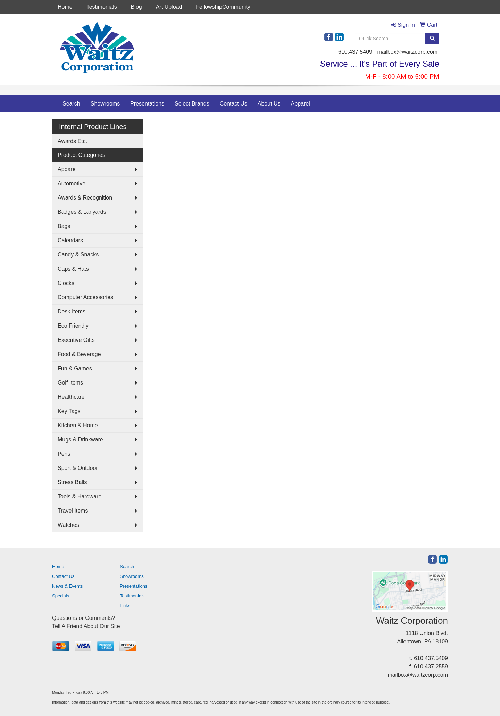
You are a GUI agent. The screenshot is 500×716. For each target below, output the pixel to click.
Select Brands (192, 104)
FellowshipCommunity (223, 7)
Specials (60, 595)
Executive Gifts (76, 340)
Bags (64, 226)
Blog (136, 7)
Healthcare (71, 397)
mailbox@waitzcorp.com (407, 52)
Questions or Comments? (83, 618)
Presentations (147, 104)
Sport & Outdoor (78, 468)
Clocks (66, 283)
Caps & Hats (73, 269)
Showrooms (105, 104)
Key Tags (69, 411)
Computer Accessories (85, 297)
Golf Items (70, 383)
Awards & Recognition (85, 198)
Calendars (70, 240)
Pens (64, 454)
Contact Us (233, 104)
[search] (432, 38)
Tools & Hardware (79, 496)
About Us (269, 104)
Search (71, 104)
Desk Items (71, 311)
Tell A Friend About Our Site (86, 626)
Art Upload (169, 7)
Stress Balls (72, 482)
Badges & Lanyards (82, 212)
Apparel (300, 104)
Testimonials (101, 7)
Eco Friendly (73, 326)
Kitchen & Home (78, 425)
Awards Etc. (72, 141)
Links (125, 605)
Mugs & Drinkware (80, 440)
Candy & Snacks (78, 255)
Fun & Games (75, 368)
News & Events (67, 586)
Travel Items (73, 511)
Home (65, 7)
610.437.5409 (355, 52)
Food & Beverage (79, 354)
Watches (68, 525)
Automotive (71, 183)
